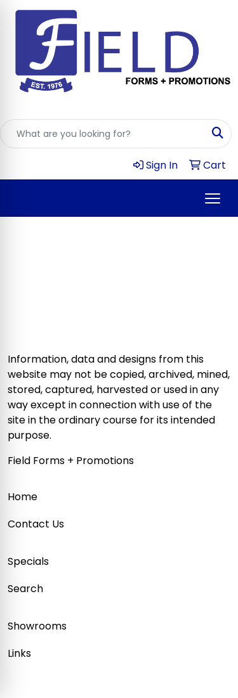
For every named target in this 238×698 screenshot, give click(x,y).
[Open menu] (212, 198)
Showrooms (37, 626)
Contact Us (36, 524)
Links (19, 653)
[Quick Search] (102, 133)
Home (22, 496)
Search (25, 588)
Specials (28, 561)
